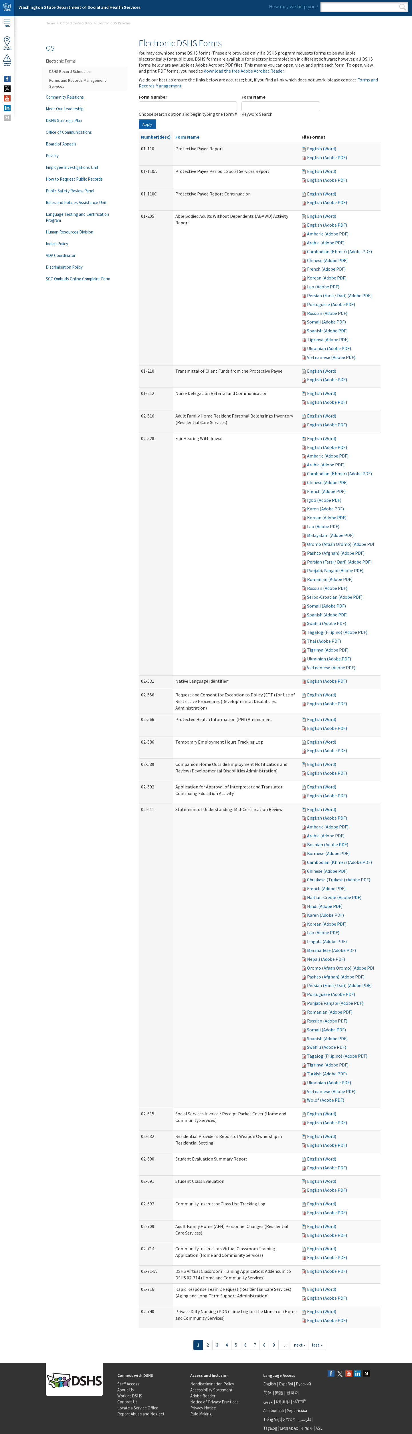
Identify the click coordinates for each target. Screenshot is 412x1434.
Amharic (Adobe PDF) (327, 234)
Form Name (253, 97)
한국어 (292, 1392)
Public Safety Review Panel (70, 190)
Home (50, 23)
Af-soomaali (273, 1410)
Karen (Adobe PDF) (325, 509)
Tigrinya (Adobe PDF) (327, 339)
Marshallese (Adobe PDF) (331, 950)
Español (286, 1384)
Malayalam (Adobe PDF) (330, 535)
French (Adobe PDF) (326, 269)
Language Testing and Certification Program (77, 217)
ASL (319, 1428)
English (270, 1384)
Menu (7, 23)
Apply (147, 124)
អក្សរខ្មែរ (283, 1401)
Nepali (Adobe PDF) (326, 959)
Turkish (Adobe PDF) (327, 1074)
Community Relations (65, 97)
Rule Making (201, 1414)
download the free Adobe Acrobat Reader (244, 71)
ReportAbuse (7, 60)
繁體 (279, 1392)
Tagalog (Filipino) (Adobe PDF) (337, 632)
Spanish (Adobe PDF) (327, 330)
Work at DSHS (129, 1396)
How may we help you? (293, 6)
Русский (303, 1384)
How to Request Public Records (74, 179)
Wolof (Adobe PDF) (325, 1100)
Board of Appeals (61, 144)
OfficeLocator (7, 43)
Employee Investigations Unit (72, 167)
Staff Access (128, 1384)
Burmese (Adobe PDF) (328, 853)
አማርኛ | (290, 1419)
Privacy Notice (203, 1408)
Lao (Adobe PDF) (323, 286)
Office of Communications (69, 132)
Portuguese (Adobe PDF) (331, 304)
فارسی (304, 1419)
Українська (297, 1410)
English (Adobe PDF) (327, 157)
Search (403, 7)
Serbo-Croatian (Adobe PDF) (335, 597)
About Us (125, 1390)
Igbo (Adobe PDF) (324, 500)
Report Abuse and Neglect (141, 1414)
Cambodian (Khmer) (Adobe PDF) (339, 251)
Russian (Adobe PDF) (327, 313)
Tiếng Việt (272, 1419)
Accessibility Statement (211, 1390)
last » (317, 1345)
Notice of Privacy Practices (214, 1402)
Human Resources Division (69, 232)
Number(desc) (156, 137)
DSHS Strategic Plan (64, 120)
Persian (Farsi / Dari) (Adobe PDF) (339, 295)
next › (299, 1345)
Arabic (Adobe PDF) (325, 242)
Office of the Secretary (76, 23)
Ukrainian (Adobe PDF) (329, 348)
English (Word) (321, 148)
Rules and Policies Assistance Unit (76, 202)
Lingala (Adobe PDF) (327, 941)
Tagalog (270, 1428)
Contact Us (127, 1402)
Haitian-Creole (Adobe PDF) (334, 897)
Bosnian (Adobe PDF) (327, 844)
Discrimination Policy (64, 267)
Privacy (52, 155)
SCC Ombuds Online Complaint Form (78, 278)
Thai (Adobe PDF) (324, 641)
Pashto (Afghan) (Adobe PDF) (336, 553)
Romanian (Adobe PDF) (329, 579)
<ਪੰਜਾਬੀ (299, 1401)
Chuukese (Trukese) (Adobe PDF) (338, 879)
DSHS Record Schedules (70, 71)
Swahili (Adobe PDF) (326, 623)
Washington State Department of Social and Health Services (79, 7)
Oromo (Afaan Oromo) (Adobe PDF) (342, 544)
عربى (268, 1401)
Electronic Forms (61, 61)
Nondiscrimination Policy (212, 1384)
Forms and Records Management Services (77, 83)
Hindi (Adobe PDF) (324, 906)
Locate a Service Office (137, 1408)
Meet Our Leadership (65, 108)
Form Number (153, 97)
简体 (267, 1392)
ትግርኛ (307, 1428)
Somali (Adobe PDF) (326, 322)
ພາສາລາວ (289, 1428)
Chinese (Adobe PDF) (327, 260)
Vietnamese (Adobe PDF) (331, 357)
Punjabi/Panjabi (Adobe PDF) (335, 570)
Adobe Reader (202, 1396)
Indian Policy (57, 243)
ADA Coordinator (61, 255)
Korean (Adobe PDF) (326, 278)
